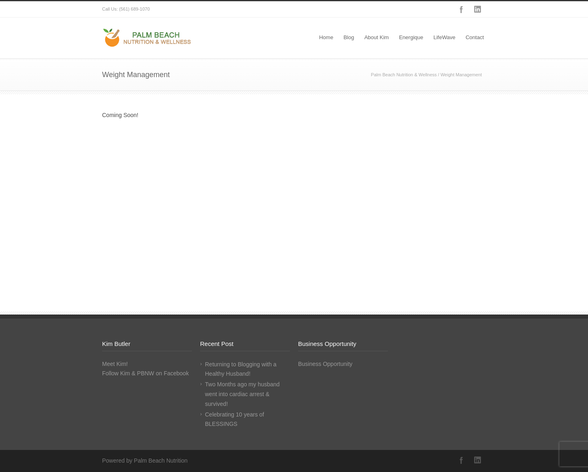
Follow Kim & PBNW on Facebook (145, 373)
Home (326, 37)
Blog (348, 37)
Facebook (461, 9)
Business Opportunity (325, 364)
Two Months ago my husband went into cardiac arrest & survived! (242, 394)
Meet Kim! (115, 364)
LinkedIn (478, 9)
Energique (411, 37)
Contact (475, 37)
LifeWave (444, 37)
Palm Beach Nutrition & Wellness (404, 74)
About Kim (376, 37)
